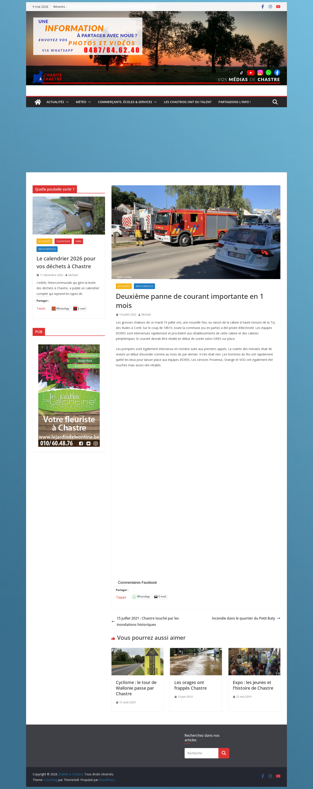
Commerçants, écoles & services (125, 102)
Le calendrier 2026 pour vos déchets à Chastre (66, 262)
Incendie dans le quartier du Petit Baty (246, 618)
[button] (66, 102)
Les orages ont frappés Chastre (190, 685)
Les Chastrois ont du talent (187, 102)
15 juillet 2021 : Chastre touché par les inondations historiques (145, 621)
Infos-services (144, 286)
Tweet (121, 596)
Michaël (146, 314)
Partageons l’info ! (234, 102)
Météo (81, 102)
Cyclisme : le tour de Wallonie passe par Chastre (136, 688)
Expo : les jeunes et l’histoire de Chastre (253, 685)
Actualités (55, 102)
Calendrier (63, 241)
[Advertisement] (156, 139)
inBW (78, 241)
